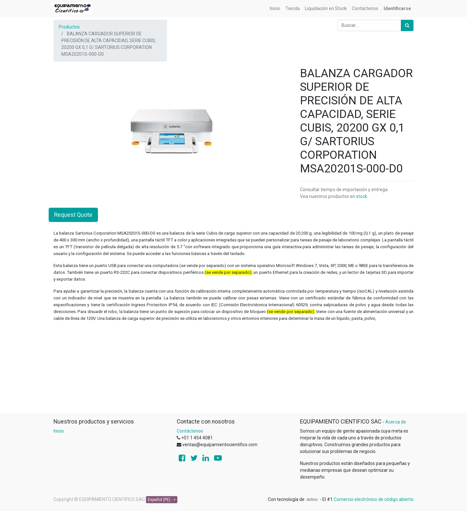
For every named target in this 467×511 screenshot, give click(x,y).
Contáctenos (190, 431)
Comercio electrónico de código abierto (373, 499)
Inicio (59, 431)
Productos (69, 26)
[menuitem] (275, 9)
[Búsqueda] (407, 25)
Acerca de (395, 421)
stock (361, 196)
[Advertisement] (233, 367)
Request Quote (73, 215)
